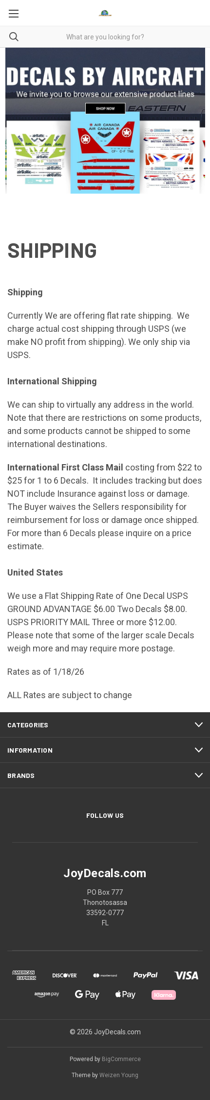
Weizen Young (118, 1075)
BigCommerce (121, 1059)
